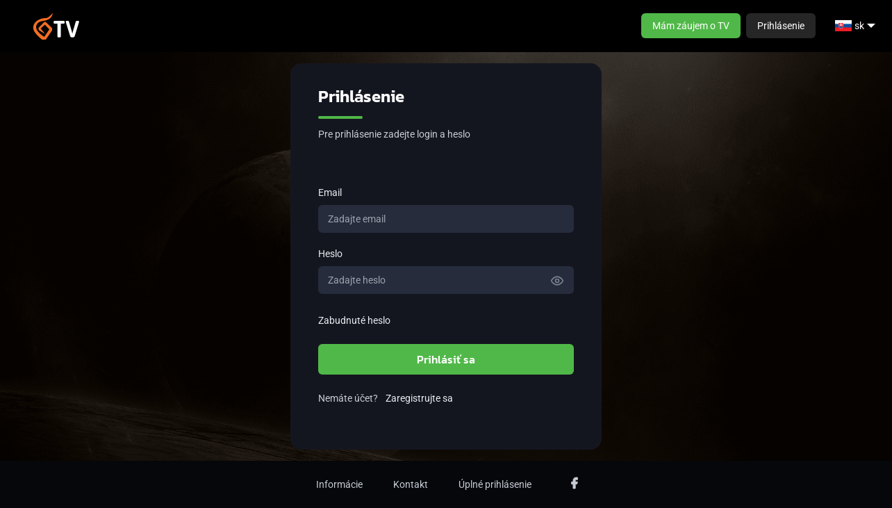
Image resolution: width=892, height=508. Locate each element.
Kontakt (410, 484)
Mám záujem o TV (690, 25)
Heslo (330, 253)
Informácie (339, 484)
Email (330, 192)
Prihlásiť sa (446, 359)
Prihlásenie (780, 25)
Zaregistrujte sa (419, 398)
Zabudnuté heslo (354, 320)
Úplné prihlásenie (495, 484)
